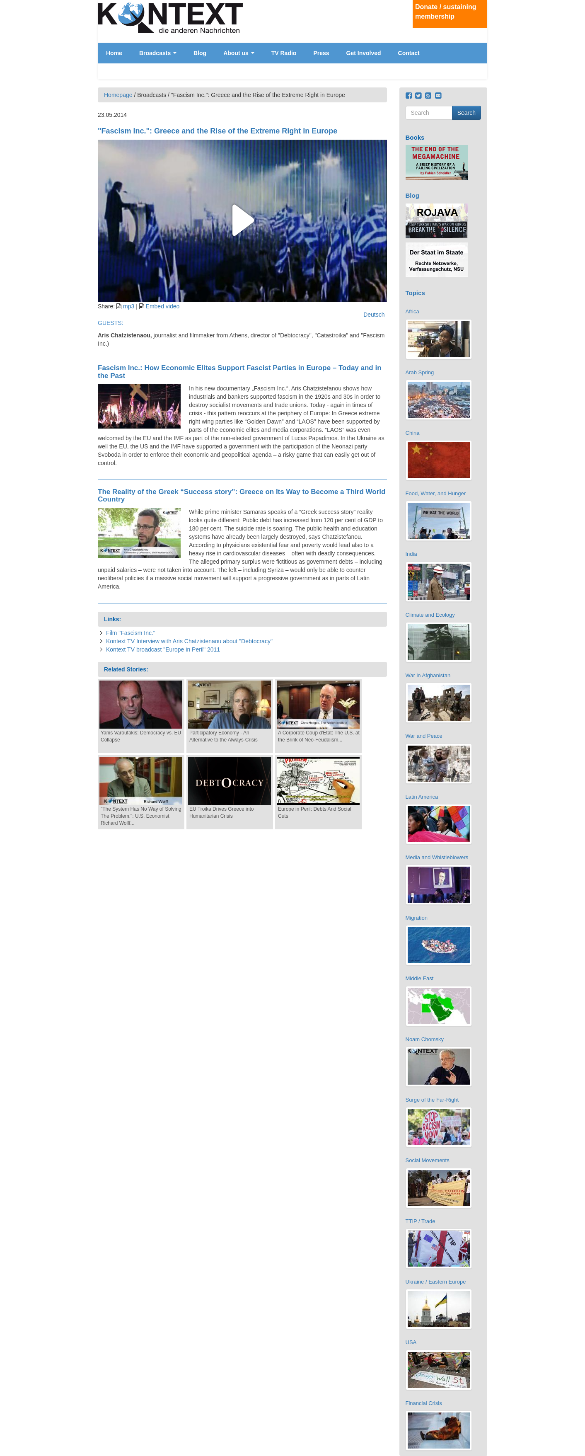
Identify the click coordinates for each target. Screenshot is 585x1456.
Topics (415, 292)
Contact (409, 53)
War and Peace (424, 736)
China (413, 433)
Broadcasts (157, 53)
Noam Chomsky (425, 1039)
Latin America (422, 797)
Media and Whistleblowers (437, 857)
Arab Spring (420, 372)
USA (411, 1342)
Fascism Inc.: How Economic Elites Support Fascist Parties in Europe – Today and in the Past (240, 372)
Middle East (420, 978)
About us (238, 53)
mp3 (128, 306)
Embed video (163, 306)
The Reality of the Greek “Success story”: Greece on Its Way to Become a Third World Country (241, 496)
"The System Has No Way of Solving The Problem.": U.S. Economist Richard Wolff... (141, 816)
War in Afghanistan (428, 675)
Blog (199, 53)
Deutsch (479, 49)
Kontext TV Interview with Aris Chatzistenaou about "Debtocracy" (189, 641)
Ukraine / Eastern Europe (436, 1282)
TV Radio (284, 53)
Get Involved (363, 53)
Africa (412, 311)
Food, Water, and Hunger (436, 493)
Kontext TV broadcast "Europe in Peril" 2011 (163, 649)
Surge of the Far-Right (432, 1100)
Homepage (118, 95)
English (479, 56)
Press (321, 53)
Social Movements (428, 1160)
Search (466, 112)
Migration (417, 918)
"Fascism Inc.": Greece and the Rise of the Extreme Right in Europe (217, 131)
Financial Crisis (424, 1403)
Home (114, 53)
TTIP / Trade (420, 1221)
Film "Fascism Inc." (130, 633)
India (411, 554)
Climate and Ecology (430, 615)
